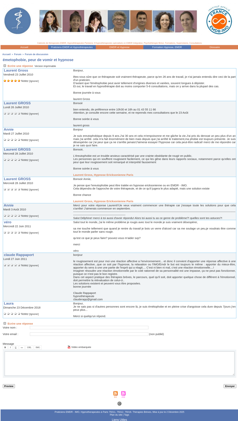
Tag (126, 414)
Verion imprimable (46, 65)
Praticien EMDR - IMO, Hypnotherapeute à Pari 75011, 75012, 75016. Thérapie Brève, (103, 411)
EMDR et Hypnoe (119, 47)
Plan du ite (116, 414)
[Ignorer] (34, 80)
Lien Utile (119, 418)
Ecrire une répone (18, 65)
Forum (16, 54)
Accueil (24, 47)
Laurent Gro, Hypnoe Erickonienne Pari (103, 174)
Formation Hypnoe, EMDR (167, 47)
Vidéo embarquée (80, 346)
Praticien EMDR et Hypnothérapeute (72, 47)
